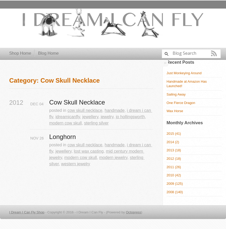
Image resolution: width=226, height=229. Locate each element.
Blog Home (48, 53)
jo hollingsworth (130, 116)
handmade (115, 110)
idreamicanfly (68, 116)
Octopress (133, 212)
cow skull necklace (84, 110)
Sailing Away (176, 94)
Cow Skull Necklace (77, 102)
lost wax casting (89, 151)
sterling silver (96, 123)
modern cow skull (65, 123)
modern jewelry (113, 157)
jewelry (107, 116)
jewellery (90, 116)
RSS (214, 53)
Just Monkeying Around (184, 73)
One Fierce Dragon (181, 103)
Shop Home (20, 53)
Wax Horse (175, 111)
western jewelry (75, 164)
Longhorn (62, 137)
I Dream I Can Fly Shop (26, 212)
